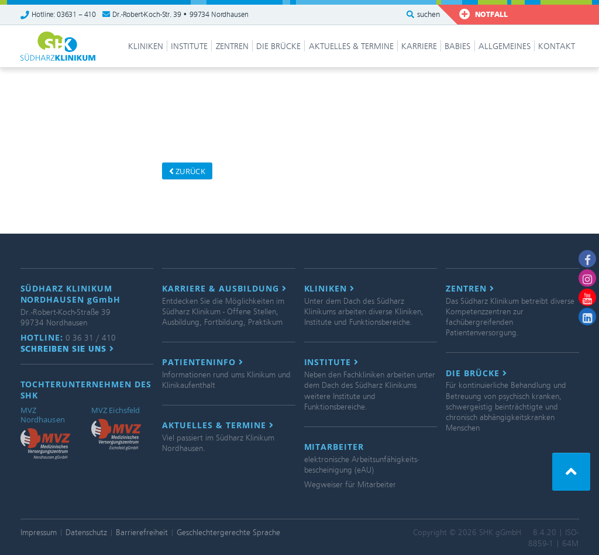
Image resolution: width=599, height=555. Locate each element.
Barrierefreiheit (142, 532)
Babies (457, 46)
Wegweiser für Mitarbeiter (350, 484)
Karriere (419, 46)
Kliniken (145, 46)
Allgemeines (504, 46)
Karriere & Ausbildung (224, 288)
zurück (187, 171)
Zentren (232, 46)
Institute (189, 46)
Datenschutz (86, 532)
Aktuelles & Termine (351, 46)
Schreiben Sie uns (67, 348)
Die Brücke (278, 46)
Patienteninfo (202, 362)
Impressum (38, 532)
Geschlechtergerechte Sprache (228, 532)
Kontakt (556, 46)
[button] (571, 472)
